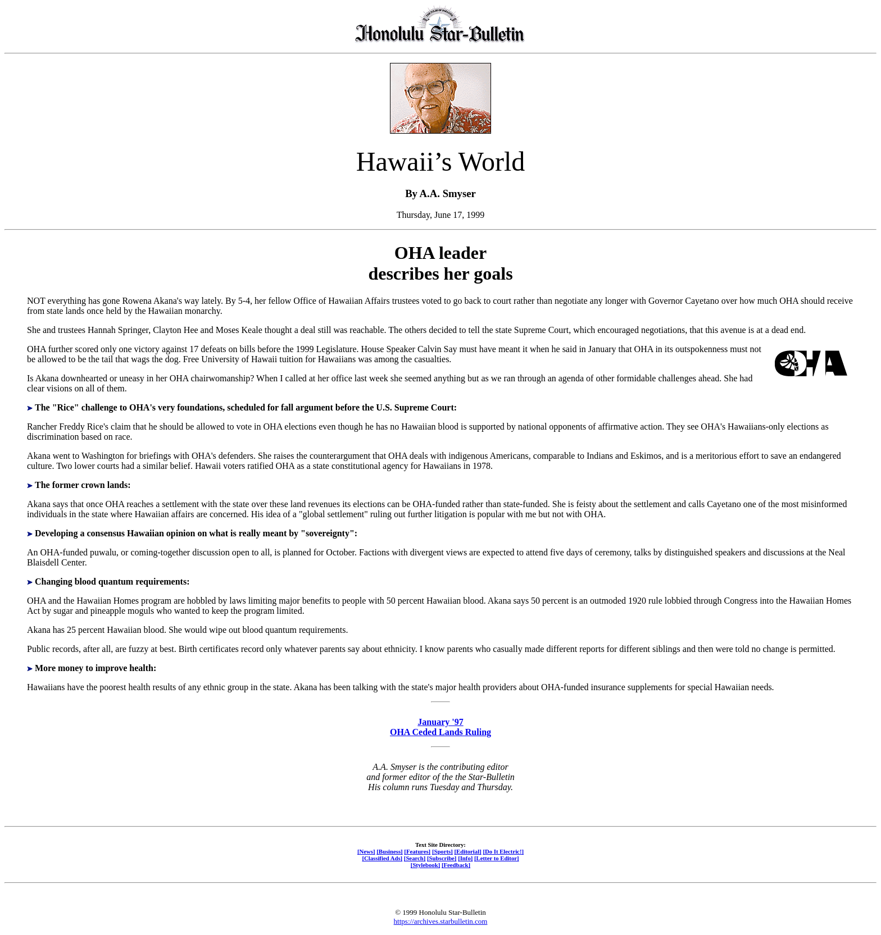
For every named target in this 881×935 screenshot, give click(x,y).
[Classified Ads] (382, 858)
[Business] (389, 851)
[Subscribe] (441, 858)
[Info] (465, 858)
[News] (366, 851)
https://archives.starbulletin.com (441, 921)
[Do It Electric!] (503, 851)
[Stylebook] (425, 864)
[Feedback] (456, 864)
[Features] (417, 851)
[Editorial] (467, 851)
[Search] (415, 858)
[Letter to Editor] (496, 858)
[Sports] (442, 851)
